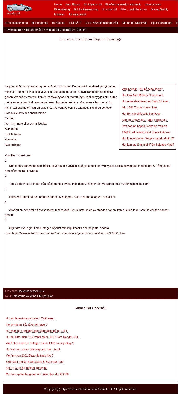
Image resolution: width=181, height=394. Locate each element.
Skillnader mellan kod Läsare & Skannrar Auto (35, 361)
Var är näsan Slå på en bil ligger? (27, 324)
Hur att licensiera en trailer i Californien (30, 318)
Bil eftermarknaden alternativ (123, 4)
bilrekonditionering (16, 22)
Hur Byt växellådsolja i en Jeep (141, 113)
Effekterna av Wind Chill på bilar (33, 296)
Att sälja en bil (77, 14)
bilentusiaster (153, 4)
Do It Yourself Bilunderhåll (101, 22)
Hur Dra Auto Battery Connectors (143, 95)
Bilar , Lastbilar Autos (134, 9)
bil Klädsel (58, 22)
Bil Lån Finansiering (85, 9)
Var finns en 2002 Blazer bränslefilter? (30, 355)
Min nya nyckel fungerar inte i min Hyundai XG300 (37, 374)
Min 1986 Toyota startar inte (139, 107)
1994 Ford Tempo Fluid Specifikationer (146, 132)
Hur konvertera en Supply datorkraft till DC (149, 138)
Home (58, 4)
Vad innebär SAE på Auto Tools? (142, 88)
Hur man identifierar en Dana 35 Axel (145, 101)
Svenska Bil (14, 29)
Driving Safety (159, 9)
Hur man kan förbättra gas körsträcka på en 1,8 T (37, 330)
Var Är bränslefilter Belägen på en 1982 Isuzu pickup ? (40, 343)
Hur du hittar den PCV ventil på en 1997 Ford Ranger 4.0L (42, 337)
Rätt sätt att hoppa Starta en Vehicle (145, 126)
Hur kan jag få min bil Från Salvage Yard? (148, 144)
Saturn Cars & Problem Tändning (27, 367)
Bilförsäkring (62, 9)
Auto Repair (72, 4)
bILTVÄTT (75, 22)
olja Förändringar (161, 22)
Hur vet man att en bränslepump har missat (33, 349)
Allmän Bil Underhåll (134, 22)
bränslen (59, 14)
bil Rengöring (40, 22)
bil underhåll (109, 9)
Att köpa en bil (93, 4)
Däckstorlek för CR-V (31, 291)
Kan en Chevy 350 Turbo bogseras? (145, 119)
